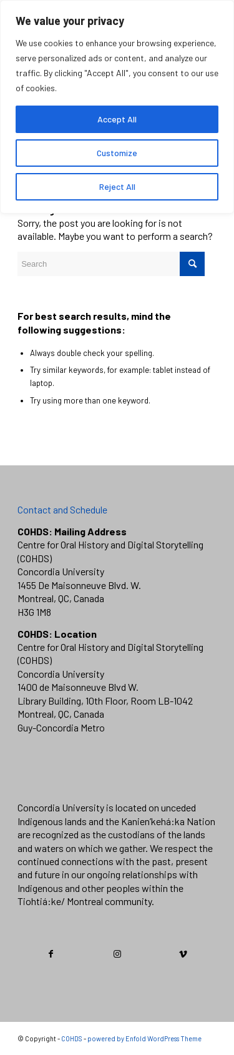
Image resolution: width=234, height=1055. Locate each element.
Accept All (117, 119)
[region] (117, 107)
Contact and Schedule (62, 509)
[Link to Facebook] (51, 954)
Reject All (117, 186)
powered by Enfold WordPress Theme (144, 1038)
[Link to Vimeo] (183, 954)
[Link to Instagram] (117, 954)
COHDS (71, 1038)
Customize (117, 152)
